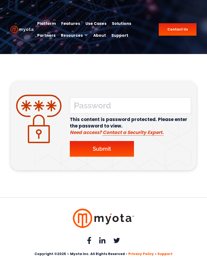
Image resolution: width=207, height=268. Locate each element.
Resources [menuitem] (72, 35)
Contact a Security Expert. (133, 132)
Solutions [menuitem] (121, 23)
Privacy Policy (141, 254)
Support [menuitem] (119, 35)
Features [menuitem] (70, 23)
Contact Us (177, 29)
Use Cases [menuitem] (95, 23)
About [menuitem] (99, 35)
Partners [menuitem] (46, 35)
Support (164, 254)
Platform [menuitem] (46, 23)
